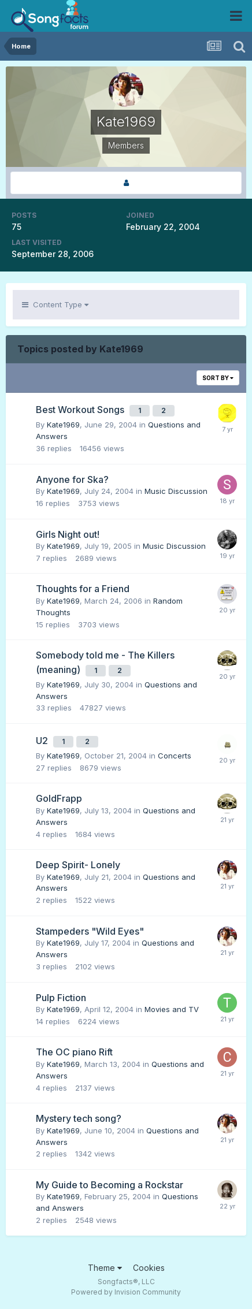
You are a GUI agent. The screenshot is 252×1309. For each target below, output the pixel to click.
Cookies (149, 1268)
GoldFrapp (59, 798)
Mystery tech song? (78, 1118)
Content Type (55, 304)
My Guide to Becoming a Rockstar (109, 1185)
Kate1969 (63, 424)
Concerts (174, 755)
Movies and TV (171, 1009)
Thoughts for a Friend (82, 588)
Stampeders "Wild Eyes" (90, 931)
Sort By (218, 377)
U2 (43, 740)
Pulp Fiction (61, 997)
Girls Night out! (67, 534)
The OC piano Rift (74, 1052)
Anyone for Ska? (72, 479)
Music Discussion (175, 491)
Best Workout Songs (81, 409)
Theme (105, 1268)
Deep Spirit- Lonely (78, 865)
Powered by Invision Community (126, 1292)
